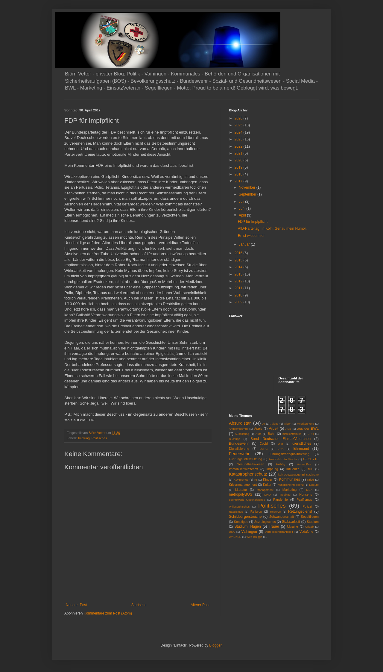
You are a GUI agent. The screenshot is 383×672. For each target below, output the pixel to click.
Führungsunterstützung (245, 459)
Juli (242, 201)
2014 (239, 267)
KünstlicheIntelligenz (290, 484)
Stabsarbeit (291, 522)
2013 (239, 274)
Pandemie (280, 499)
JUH (310, 469)
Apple (258, 428)
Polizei (307, 506)
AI (263, 423)
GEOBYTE (311, 459)
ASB (288, 428)
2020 (239, 160)
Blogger (215, 645)
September (248, 194)
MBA (309, 489)
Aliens (274, 423)
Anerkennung (305, 423)
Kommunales (289, 479)
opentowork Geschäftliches (247, 499)
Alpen (287, 423)
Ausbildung (242, 433)
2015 (239, 260)
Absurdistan (240, 423)
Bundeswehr (239, 443)
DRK (280, 448)
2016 (239, 253)
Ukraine (292, 526)
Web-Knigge (254, 536)
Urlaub (309, 526)
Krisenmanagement (243, 484)
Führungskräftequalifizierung (289, 454)
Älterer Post (200, 605)
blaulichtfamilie (291, 433)
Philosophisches (239, 506)
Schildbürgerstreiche (245, 516)
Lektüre (314, 484)
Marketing (289, 489)
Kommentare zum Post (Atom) (108, 613)
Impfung (84, 438)
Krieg (310, 479)
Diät (280, 443)
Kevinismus (241, 479)
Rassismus (236, 511)
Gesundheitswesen (250, 464)
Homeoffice (304, 464)
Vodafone (306, 531)
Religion (256, 511)
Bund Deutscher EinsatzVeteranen (280, 439)
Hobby (280, 464)
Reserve (275, 511)
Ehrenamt (301, 449)
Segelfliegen (310, 516)
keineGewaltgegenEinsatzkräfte (298, 474)
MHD (267, 494)
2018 (239, 174)
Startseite (139, 605)
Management (265, 489)
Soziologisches (265, 521)
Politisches (99, 438)
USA (232, 531)
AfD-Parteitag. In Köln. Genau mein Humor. (272, 228)
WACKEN (235, 536)
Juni (242, 208)
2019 (239, 167)
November (247, 187)
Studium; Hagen (248, 526)
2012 (239, 281)
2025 (239, 125)
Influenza (293, 469)
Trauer (274, 526)
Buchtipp (234, 439)
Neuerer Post (76, 605)
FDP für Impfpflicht (253, 222)
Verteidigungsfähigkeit (279, 531)
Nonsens (305, 494)
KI (255, 479)
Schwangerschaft (281, 516)
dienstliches (301, 443)
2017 (239, 181)
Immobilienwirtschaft (243, 469)
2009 (239, 302)
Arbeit (273, 428)
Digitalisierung (239, 448)
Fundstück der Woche (283, 459)
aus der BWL (308, 428)
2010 (239, 295)
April (243, 215)
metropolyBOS (240, 494)
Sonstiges (241, 521)
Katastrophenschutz (248, 474)
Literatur (241, 489)
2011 (239, 288)
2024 (239, 132)
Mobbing (285, 494)
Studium (313, 521)
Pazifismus (304, 499)
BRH (311, 433)
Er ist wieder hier (251, 236)
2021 (239, 153)
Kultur (267, 484)
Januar (245, 244)
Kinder (267, 479)
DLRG (264, 448)
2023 (239, 139)
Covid (263, 443)
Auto (259, 433)
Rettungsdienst (300, 511)
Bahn (271, 433)
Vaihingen (249, 531)
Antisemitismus (238, 428)
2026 (239, 118)
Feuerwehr (239, 453)
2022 (239, 146)
